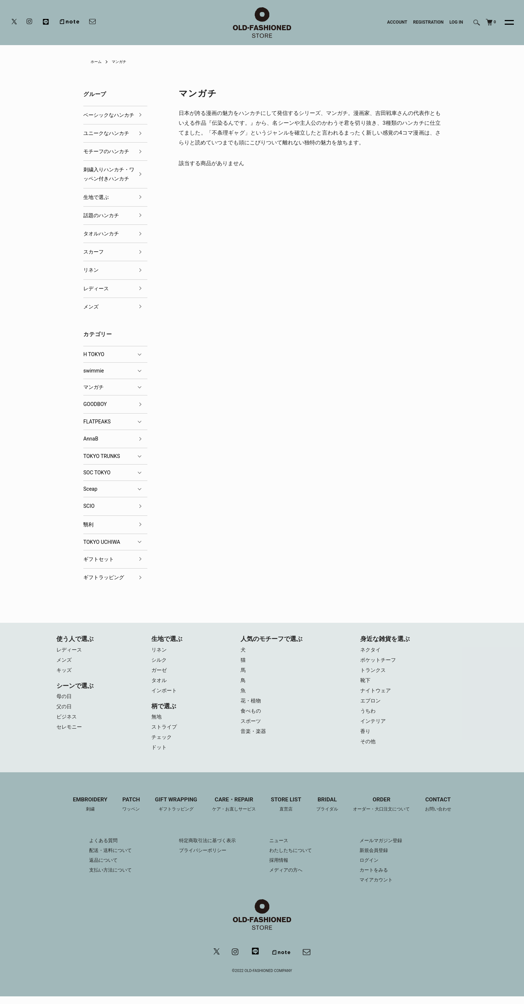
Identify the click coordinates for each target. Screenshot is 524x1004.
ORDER (387, 811)
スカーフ (93, 252)
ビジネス (67, 720)
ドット (159, 753)
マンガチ (122, 61)
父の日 (64, 709)
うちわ (368, 715)
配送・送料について (102, 857)
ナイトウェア (376, 693)
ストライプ (165, 731)
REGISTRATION (428, 22)
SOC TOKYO (97, 472)
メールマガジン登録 (387, 847)
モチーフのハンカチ (106, 151)
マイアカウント (382, 886)
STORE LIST (287, 811)
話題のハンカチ (101, 215)
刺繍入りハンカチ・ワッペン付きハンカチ (108, 174)
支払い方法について (102, 877)
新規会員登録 (379, 857)
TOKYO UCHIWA (101, 542)
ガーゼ (159, 672)
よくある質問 (94, 847)
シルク (159, 661)
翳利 (88, 524)
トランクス (374, 672)
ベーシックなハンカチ (108, 115)
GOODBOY (95, 404)
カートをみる (379, 877)
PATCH (123, 811)
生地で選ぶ (96, 197)
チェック (162, 742)
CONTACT (447, 811)
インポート (165, 693)
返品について (94, 867)
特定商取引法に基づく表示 (204, 847)
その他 (368, 748)
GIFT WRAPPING (170, 811)
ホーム (97, 61)
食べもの (251, 715)
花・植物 (251, 704)
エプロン (371, 704)
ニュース (279, 847)
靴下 (365, 683)
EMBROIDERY (80, 811)
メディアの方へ (287, 877)
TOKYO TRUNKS (101, 456)
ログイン (374, 867)
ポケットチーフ (379, 661)
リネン (91, 270)
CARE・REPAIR (231, 811)
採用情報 (279, 867)
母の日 (64, 699)
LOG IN (456, 22)
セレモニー (70, 731)
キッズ (64, 672)
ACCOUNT (397, 22)
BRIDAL (330, 811)
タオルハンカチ (101, 233)
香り (365, 737)
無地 (156, 720)
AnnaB (90, 439)
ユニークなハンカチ (106, 133)
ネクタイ (371, 650)
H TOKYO (93, 354)
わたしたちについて (292, 857)
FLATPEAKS (97, 422)
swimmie (93, 371)
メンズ (91, 307)
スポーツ (251, 726)
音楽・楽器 (254, 737)
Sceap (90, 489)
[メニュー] (505, 22)
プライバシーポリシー (199, 857)
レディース (96, 288)
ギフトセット (98, 559)
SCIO (89, 506)
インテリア (374, 726)
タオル (159, 683)
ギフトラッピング (103, 577)
